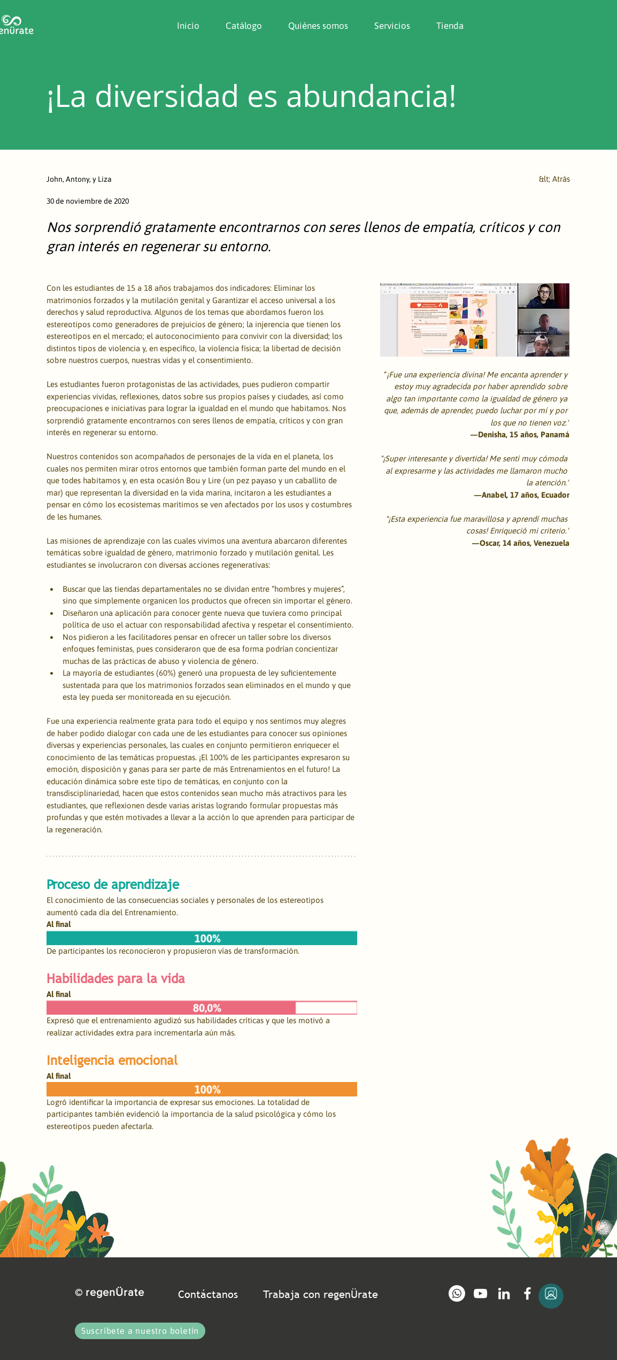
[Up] (551, 1296)
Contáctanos (208, 1294)
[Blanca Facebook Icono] (527, 1293)
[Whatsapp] (457, 1293)
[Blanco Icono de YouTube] (480, 1293)
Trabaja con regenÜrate (320, 1294)
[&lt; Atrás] (534, 179)
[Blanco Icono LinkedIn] (504, 1293)
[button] (313, 26)
